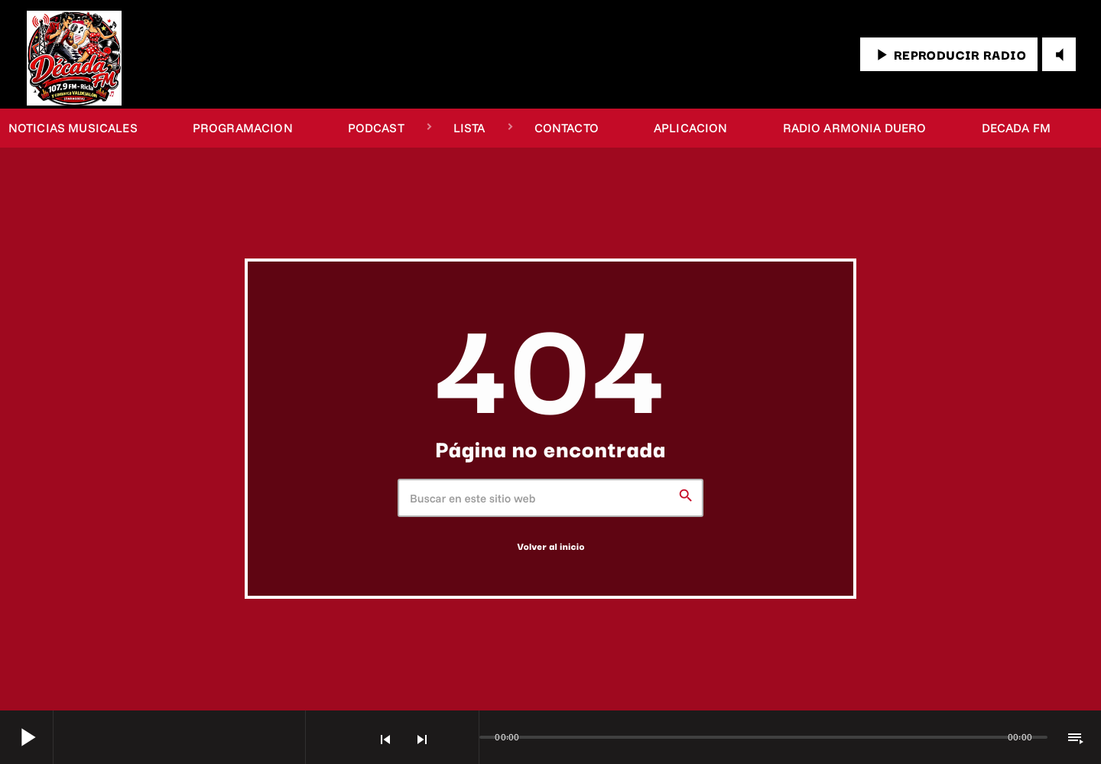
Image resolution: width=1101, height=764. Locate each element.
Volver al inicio (550, 546)
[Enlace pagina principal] (74, 54)
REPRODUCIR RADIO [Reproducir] (949, 54)
